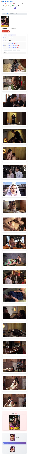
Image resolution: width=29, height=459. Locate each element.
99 (6, 3)
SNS (18, 5)
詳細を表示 (6, 52)
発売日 (13, 5)
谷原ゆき (7, 13)
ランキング (8, 5)
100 (22, 3)
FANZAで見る (6, 31)
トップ (4, 13)
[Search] (7, 8)
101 (14, 3)
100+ (10, 3)
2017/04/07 (11, 37)
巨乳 (3, 5)
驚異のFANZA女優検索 (7, 1)
